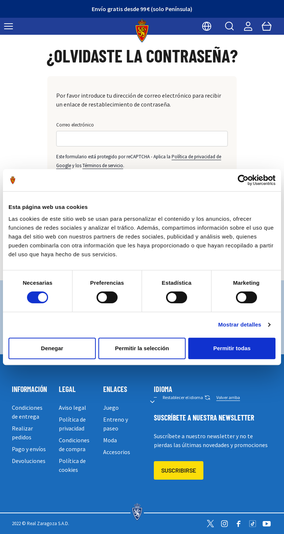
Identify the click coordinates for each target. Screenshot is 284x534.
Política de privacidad (72, 424)
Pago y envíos (29, 449)
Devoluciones (28, 460)
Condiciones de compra (74, 444)
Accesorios (116, 452)
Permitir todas (232, 348)
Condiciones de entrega (27, 412)
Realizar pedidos (22, 433)
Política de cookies (72, 465)
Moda (110, 440)
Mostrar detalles (239, 324)
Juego (111, 407)
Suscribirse (178, 470)
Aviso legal (72, 407)
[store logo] (142, 31)
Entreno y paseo (115, 424)
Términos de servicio (102, 165)
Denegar (52, 348)
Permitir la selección (142, 348)
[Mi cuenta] (248, 26)
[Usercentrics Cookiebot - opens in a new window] (243, 180)
